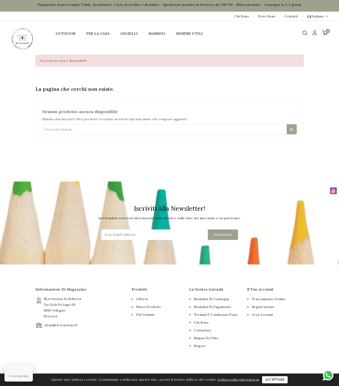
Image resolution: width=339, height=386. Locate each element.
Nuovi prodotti (148, 307)
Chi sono (241, 16)
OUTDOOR (66, 33)
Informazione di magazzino (61, 289)
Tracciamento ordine (269, 299)
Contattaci (202, 330)
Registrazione (263, 307)
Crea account (262, 315)
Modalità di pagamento (212, 307)
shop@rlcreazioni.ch (61, 325)
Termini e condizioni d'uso (216, 315)
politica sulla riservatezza (238, 380)
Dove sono (267, 16)
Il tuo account (260, 289)
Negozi (200, 346)
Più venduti (145, 315)
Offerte (142, 299)
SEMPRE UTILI (189, 33)
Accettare (274, 380)
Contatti (291, 16)
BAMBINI (157, 33)
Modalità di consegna (211, 299)
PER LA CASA (98, 33)
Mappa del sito (206, 338)
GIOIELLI (129, 33)
